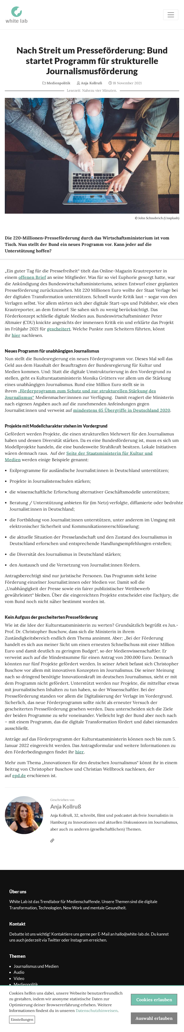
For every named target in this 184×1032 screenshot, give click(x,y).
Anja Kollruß (91, 83)
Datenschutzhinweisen (97, 1010)
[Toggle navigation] (170, 14)
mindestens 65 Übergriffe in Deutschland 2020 (121, 410)
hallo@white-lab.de (132, 934)
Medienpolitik (58, 83)
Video (19, 978)
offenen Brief (32, 277)
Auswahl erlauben (154, 1018)
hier (16, 335)
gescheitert (58, 329)
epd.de (19, 775)
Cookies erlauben (154, 999)
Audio (19, 972)
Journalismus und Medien (36, 966)
